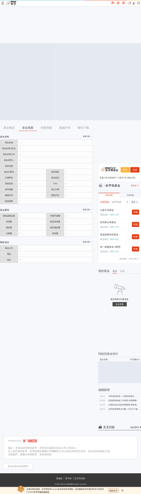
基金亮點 (109, 195)
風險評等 (64, 128)
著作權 (68, 478)
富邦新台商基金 (108, 222)
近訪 (115, 271)
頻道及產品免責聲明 (18, 466)
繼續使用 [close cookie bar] (114, 490)
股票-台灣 (114, 214)
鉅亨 (11, 3)
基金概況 (9, 128)
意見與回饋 (79, 478)
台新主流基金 (107, 210)
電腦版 (59, 478)
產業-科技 (114, 239)
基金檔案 (27, 128)
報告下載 (83, 128)
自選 (122, 271)
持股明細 (46, 128)
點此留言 (135, 427)
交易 (135, 169)
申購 (135, 212)
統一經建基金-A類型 (110, 246)
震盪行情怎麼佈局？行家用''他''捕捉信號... (118, 177)
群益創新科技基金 (109, 234)
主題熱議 (130, 195)
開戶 (125, 169)
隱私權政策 (44, 492)
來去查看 (120, 304)
